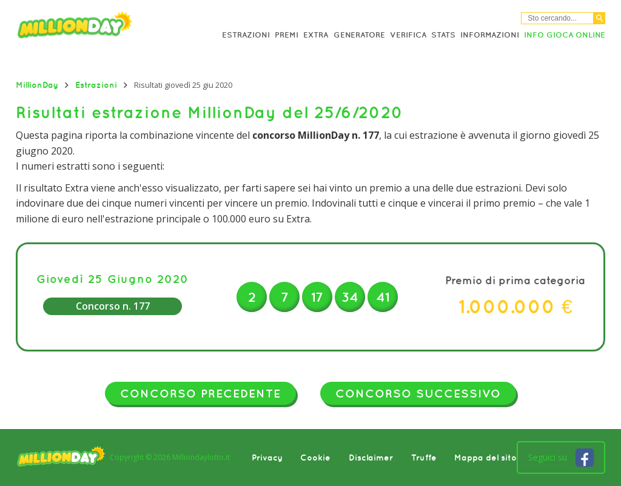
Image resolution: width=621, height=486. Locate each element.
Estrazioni (246, 34)
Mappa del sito (485, 457)
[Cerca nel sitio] (557, 18)
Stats (443, 34)
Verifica (408, 34)
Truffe (424, 457)
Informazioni (489, 34)
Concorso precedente (200, 393)
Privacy (267, 457)
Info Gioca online (564, 34)
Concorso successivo (418, 393)
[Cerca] (599, 18)
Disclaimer (371, 457)
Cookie (315, 457)
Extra (315, 34)
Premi (286, 34)
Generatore (359, 34)
